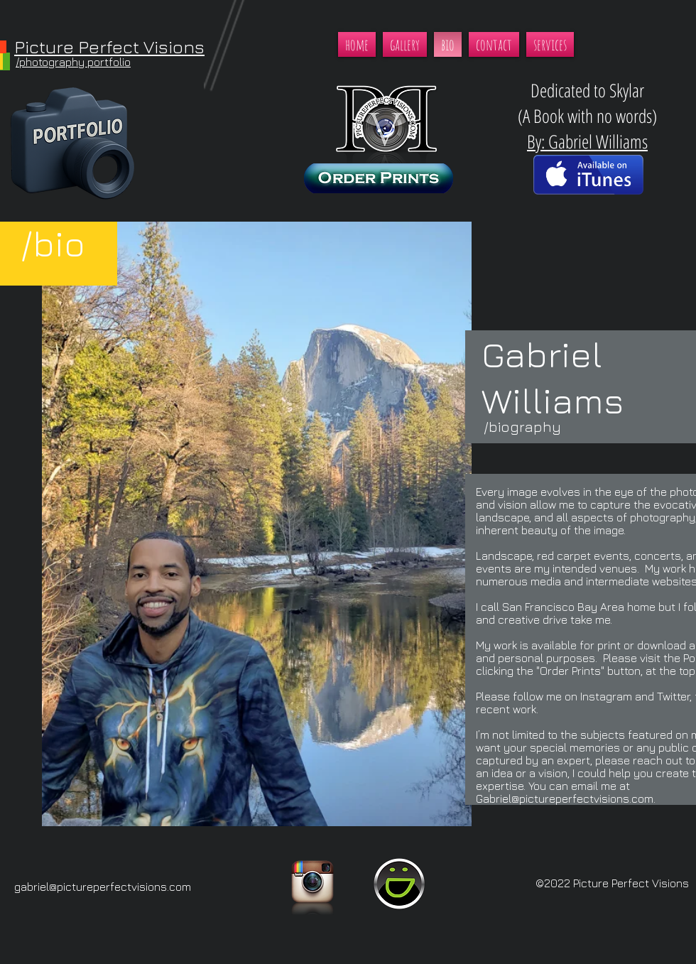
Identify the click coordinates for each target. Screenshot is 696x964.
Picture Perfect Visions (109, 46)
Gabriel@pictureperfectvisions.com (564, 798)
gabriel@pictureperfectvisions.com (102, 886)
